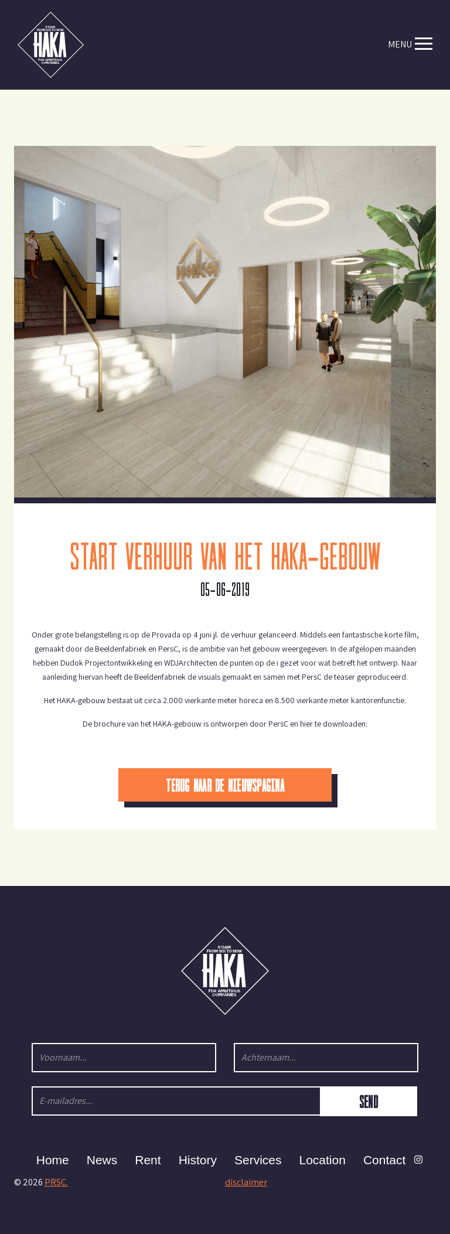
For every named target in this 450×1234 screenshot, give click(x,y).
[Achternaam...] (326, 1057)
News (102, 1160)
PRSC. (56, 1182)
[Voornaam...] (124, 1057)
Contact (384, 1160)
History (198, 1160)
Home (52, 1160)
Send (368, 1101)
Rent (148, 1160)
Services (258, 1160)
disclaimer (246, 1182)
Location (322, 1160)
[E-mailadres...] (177, 1101)
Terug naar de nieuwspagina (225, 784)
